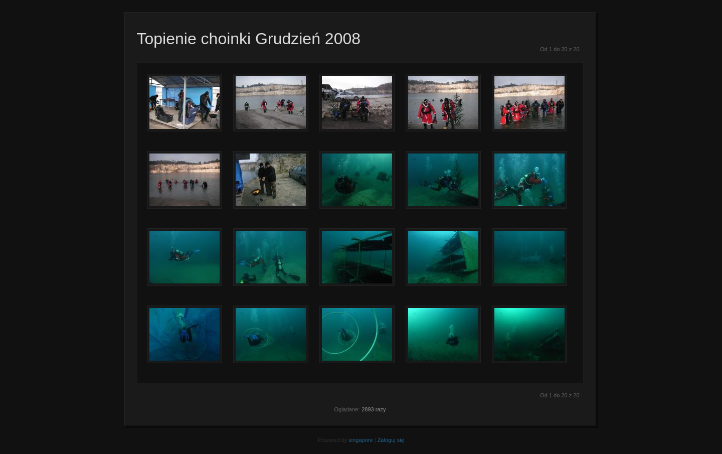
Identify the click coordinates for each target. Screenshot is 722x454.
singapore (360, 440)
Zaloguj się (391, 440)
